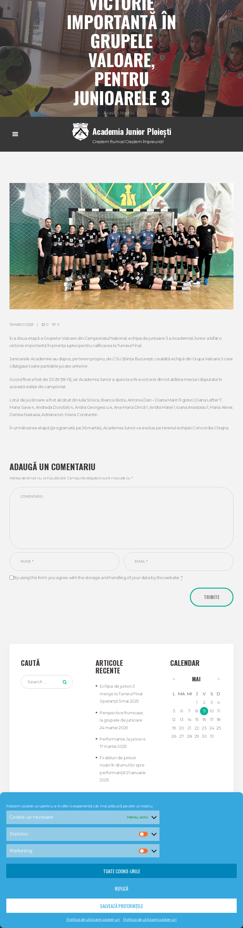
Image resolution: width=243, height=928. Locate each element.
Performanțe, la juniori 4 (122, 738)
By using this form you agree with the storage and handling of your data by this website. (98, 578)
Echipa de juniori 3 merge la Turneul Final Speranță (121, 694)
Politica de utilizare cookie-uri (93, 919)
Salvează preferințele (121, 905)
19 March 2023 (21, 324)
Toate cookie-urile (121, 871)
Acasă (109, 113)
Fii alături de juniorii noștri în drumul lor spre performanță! (122, 764)
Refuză (121, 888)
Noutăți (127, 113)
